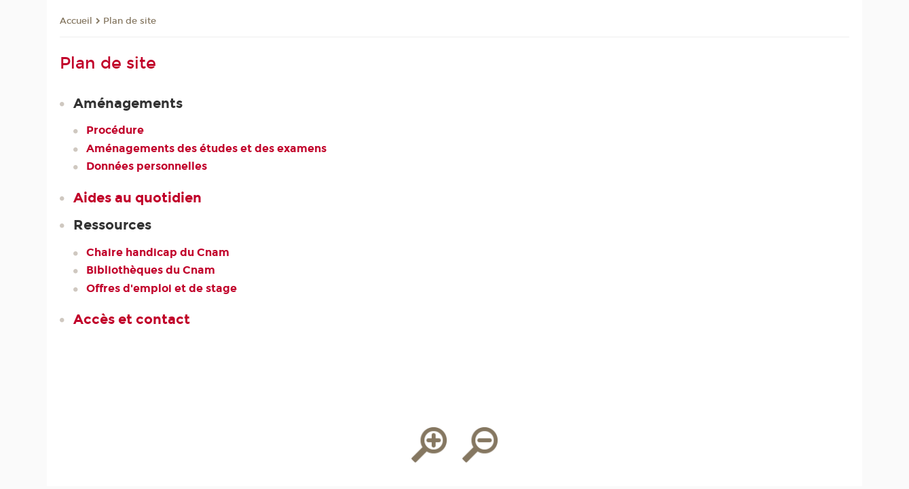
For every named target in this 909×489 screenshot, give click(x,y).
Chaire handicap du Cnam (157, 252)
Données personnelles (146, 166)
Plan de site (129, 21)
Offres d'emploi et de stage (161, 288)
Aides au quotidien (137, 197)
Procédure (115, 130)
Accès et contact (131, 319)
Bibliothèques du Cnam (150, 270)
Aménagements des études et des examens (206, 148)
